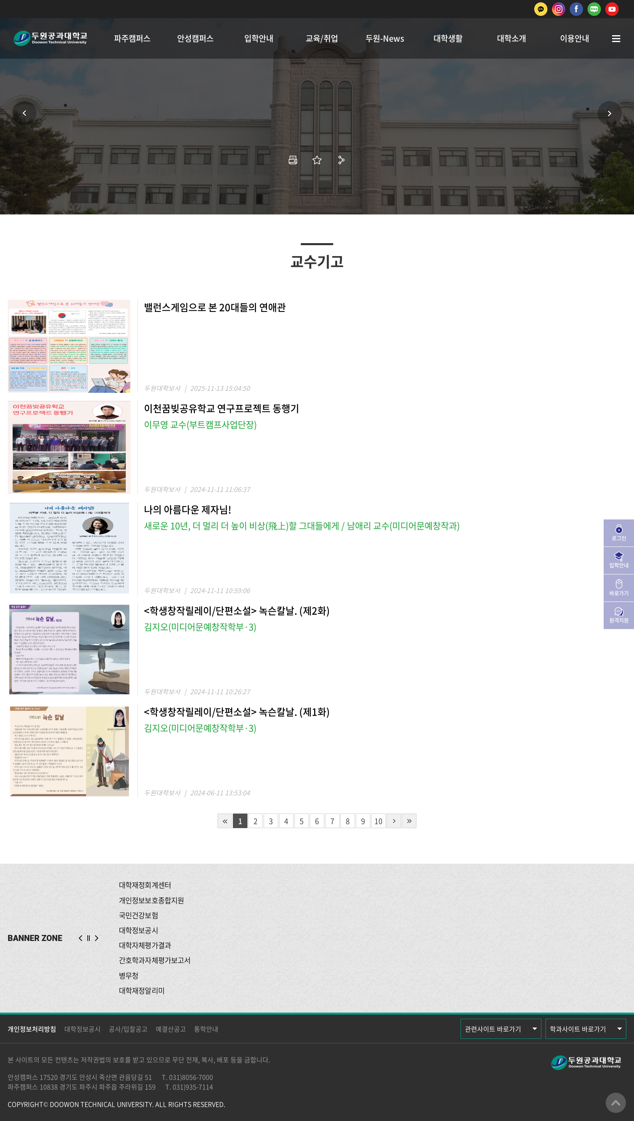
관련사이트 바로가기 (493, 1029)
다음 (394, 821)
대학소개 (511, 38)
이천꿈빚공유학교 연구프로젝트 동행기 (221, 408)
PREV (80, 938)
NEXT (97, 938)
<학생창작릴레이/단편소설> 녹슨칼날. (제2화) (237, 610)
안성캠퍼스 (195, 38)
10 (378, 821)
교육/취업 (322, 38)
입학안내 (258, 38)
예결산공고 (171, 1029)
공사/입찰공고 (128, 1029)
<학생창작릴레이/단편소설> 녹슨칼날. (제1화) (237, 711)
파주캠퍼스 (132, 38)
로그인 (619, 538)
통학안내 (206, 1029)
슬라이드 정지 (89, 938)
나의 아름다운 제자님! (187, 509)
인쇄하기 (293, 160)
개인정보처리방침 (32, 1029)
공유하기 (341, 160)
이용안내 (574, 38)
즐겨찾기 (317, 160)
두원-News (385, 38)
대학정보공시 (82, 1029)
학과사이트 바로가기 (578, 1029)
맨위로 (616, 1103)
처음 (225, 821)
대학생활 (448, 38)
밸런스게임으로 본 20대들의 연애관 (215, 307)
